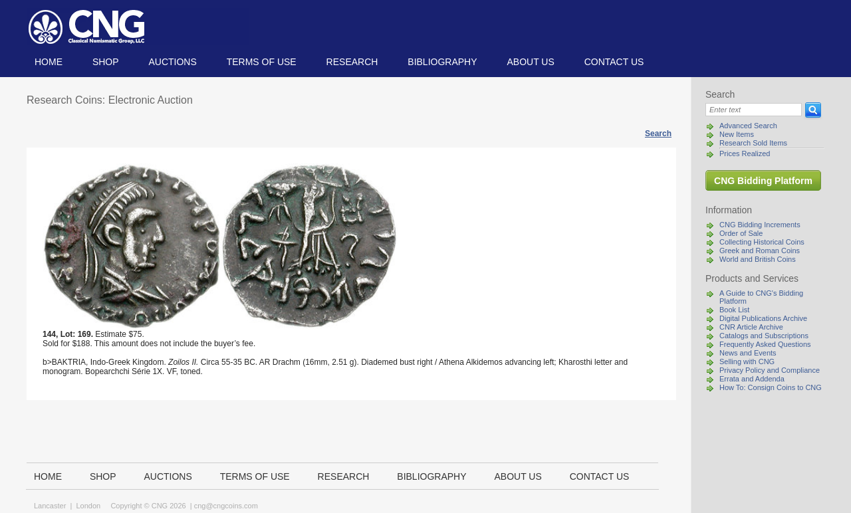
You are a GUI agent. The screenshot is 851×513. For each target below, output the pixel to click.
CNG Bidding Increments (759, 225)
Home (48, 61)
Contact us (614, 61)
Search (658, 133)
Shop (105, 61)
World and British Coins (757, 259)
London (88, 506)
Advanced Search (748, 126)
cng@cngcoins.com (226, 506)
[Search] (753, 109)
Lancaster (50, 506)
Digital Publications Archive (763, 318)
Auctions (172, 61)
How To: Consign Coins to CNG (770, 387)
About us (530, 61)
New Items (736, 134)
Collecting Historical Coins (761, 242)
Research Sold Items (753, 143)
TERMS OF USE (262, 61)
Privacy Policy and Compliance (769, 370)
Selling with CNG (747, 361)
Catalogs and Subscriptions (763, 336)
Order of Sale (741, 233)
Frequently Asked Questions (765, 344)
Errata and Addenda (752, 379)
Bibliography (442, 61)
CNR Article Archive (751, 327)
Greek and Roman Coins (759, 251)
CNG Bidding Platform (763, 180)
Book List (734, 310)
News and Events (748, 353)
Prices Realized (744, 153)
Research (352, 61)
